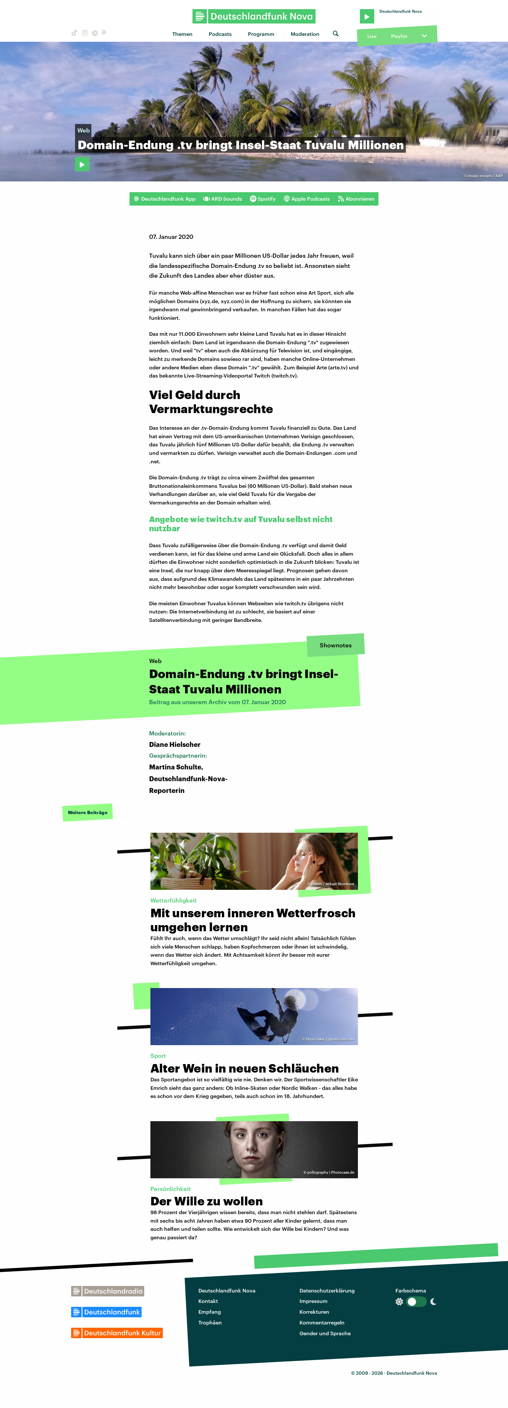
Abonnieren (356, 198)
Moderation (305, 34)
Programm (261, 34)
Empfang (209, 1311)
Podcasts (220, 34)
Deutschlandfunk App (164, 198)
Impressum (314, 1301)
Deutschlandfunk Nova (226, 1290)
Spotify (263, 198)
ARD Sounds (222, 198)
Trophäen (210, 1322)
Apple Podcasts (307, 198)
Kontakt (208, 1301)
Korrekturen (314, 1311)
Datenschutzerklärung (327, 1290)
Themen (182, 34)
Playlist (399, 36)
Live (372, 36)
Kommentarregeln (322, 1322)
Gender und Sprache (325, 1333)
